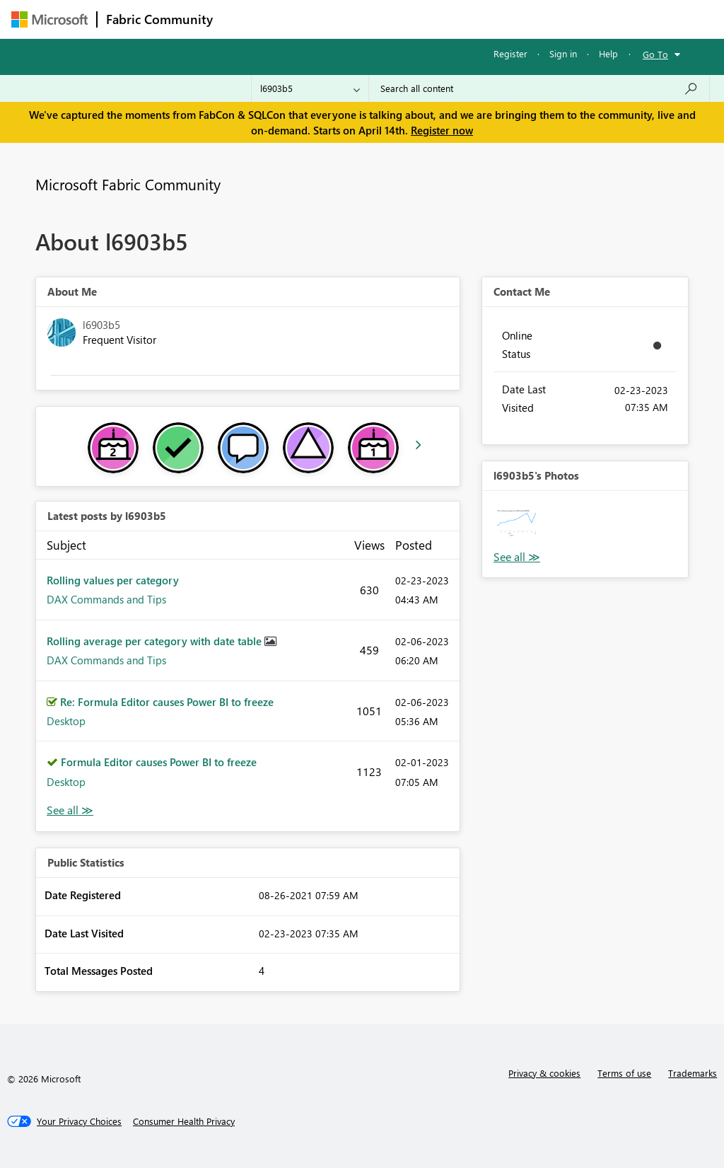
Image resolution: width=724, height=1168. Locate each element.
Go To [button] (655, 54)
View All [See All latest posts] (70, 810)
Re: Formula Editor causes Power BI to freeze (167, 702)
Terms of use (624, 1073)
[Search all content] (539, 88)
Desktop (66, 721)
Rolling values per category (113, 580)
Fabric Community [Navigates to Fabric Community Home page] (159, 19)
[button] (516, 525)
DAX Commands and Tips (106, 599)
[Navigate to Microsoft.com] (49, 19)
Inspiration (307, 19)
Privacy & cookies (544, 1073)
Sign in (563, 53)
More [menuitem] (539, 19)
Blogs (491, 19)
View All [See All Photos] (517, 557)
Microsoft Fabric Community (128, 184)
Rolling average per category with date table (155, 641)
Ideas (365, 19)
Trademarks (692, 1073)
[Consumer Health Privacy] (184, 1121)
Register (510, 53)
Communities (428, 19)
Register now (442, 130)
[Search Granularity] (310, 88)
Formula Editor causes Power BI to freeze (159, 762)
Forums (245, 19)
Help (608, 53)
